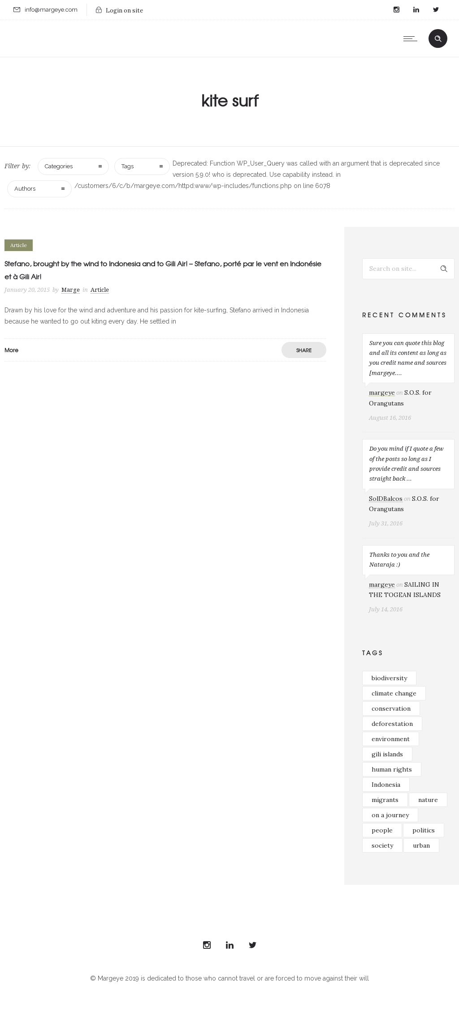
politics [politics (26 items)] (423, 830)
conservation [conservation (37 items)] (391, 708)
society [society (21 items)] (382, 845)
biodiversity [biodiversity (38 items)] (389, 678)
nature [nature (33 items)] (428, 800)
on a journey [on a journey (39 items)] (390, 815)
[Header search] (438, 39)
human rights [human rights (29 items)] (392, 769)
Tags (127, 166)
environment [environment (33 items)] (391, 739)
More (11, 350)
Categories (59, 166)
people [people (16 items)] (382, 830)
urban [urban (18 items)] (421, 845)
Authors (24, 188)
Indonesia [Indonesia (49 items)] (386, 785)
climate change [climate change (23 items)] (394, 693)
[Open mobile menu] (412, 38)
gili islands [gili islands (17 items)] (387, 754)
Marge (70, 289)
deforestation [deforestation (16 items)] (392, 724)
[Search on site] (408, 268)
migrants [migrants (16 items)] (385, 800)
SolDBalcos (386, 499)
